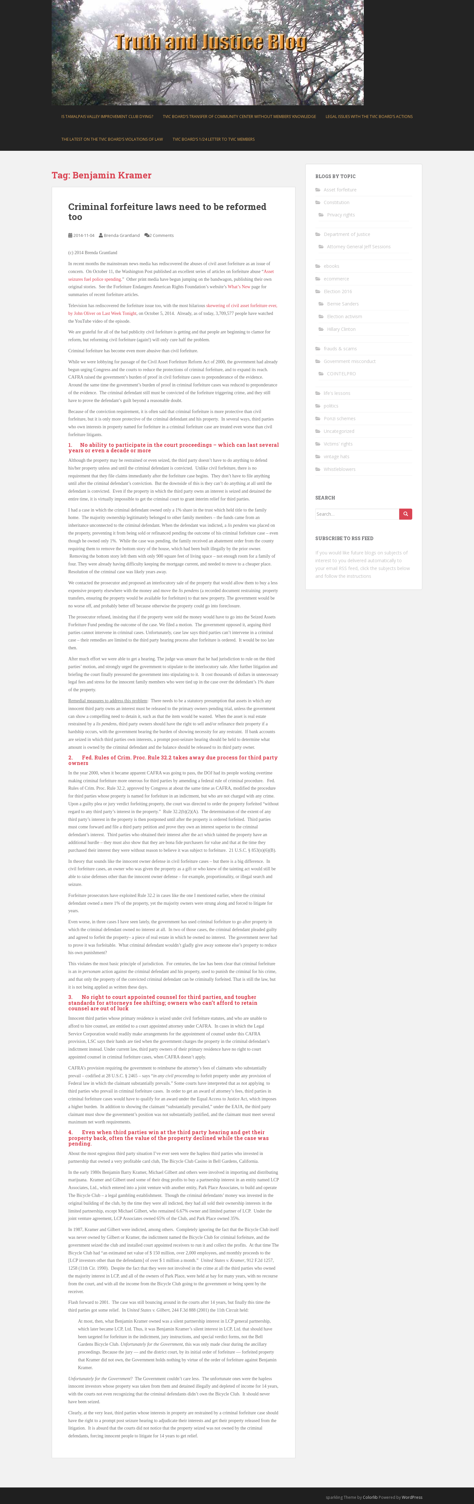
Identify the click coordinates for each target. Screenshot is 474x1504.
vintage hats (336, 456)
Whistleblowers (340, 469)
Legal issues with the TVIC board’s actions (369, 116)
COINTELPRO (341, 373)
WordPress (412, 1497)
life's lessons (337, 393)
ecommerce (336, 279)
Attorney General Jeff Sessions (359, 246)
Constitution (336, 202)
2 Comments (162, 235)
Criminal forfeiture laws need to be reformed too (167, 212)
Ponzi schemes (340, 418)
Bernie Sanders (343, 304)
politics (331, 406)
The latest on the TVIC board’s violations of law (112, 139)
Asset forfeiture (340, 190)
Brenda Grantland (122, 235)
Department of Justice (347, 234)
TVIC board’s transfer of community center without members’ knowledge (239, 116)
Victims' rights (338, 444)
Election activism (344, 316)
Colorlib (370, 1497)
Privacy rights (341, 215)
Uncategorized (339, 431)
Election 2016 (338, 291)
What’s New (239, 286)
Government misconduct (350, 361)
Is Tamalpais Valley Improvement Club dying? (107, 116)
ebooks (331, 266)
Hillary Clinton (341, 329)
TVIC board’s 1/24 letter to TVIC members (214, 139)
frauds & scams (340, 348)
